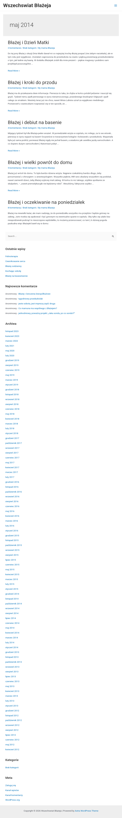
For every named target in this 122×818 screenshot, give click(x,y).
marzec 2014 (11, 637)
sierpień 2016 (11, 501)
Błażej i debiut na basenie (34, 122)
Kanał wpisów (12, 790)
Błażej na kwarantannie (16, 276)
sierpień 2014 (11, 613)
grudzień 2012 (12, 710)
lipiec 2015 (10, 560)
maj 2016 (9, 511)
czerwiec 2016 (12, 506)
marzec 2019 (11, 380)
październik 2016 (13, 491)
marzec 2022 (11, 341)
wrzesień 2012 (12, 725)
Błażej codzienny (13, 266)
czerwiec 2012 (12, 739)
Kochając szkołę (13, 271)
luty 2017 (9, 477)
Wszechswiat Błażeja (27, 5)
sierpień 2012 (11, 730)
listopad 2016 (12, 487)
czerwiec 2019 (12, 370)
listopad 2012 (12, 715)
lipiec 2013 (10, 676)
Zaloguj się (10, 785)
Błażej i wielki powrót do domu (40, 162)
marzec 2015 (11, 579)
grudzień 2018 (12, 389)
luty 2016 (9, 525)
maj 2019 (9, 375)
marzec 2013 (11, 696)
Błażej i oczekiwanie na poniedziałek (46, 202)
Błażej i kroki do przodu (32, 82)
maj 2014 (9, 627)
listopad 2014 (12, 598)
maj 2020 (9, 350)
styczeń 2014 (11, 647)
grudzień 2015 (12, 535)
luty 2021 (9, 345)
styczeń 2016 (11, 530)
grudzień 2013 (12, 652)
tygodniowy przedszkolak (30, 298)
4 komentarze (14, 128)
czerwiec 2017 (12, 457)
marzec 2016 (11, 521)
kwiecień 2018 (12, 418)
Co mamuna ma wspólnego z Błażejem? (37, 308)
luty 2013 (9, 700)
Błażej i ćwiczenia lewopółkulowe (34, 293)
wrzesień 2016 (12, 496)
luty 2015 (9, 584)
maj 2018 (9, 414)
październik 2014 (13, 603)
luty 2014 (9, 642)
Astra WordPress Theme (86, 810)
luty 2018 (9, 428)
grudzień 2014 (12, 594)
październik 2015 (13, 545)
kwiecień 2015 (12, 574)
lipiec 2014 (10, 618)
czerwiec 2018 (12, 409)
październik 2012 (13, 720)
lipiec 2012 (10, 735)
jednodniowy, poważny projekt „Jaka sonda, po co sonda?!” (46, 313)
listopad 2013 (12, 657)
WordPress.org (12, 800)
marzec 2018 (11, 423)
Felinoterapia (11, 256)
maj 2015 (9, 569)
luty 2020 (9, 355)
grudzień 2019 (12, 360)
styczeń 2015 (11, 589)
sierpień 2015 (11, 555)
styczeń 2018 (11, 433)
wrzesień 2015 (12, 550)
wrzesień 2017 (12, 448)
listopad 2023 (12, 331)
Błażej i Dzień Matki (28, 42)
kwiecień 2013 (12, 691)
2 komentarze (14, 48)
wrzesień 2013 (12, 667)
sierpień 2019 (11, 365)
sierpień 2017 (11, 452)
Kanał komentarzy (14, 795)
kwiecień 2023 (12, 336)
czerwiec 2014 (12, 623)
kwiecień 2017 (12, 467)
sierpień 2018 (11, 404)
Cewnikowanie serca (15, 261)
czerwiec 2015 (12, 564)
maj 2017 (9, 462)
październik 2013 (13, 662)
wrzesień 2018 (12, 399)
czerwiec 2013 (12, 681)
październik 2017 (13, 443)
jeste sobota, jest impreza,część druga (36, 303)
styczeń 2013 (11, 705)
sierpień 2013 (11, 671)
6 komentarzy (14, 88)
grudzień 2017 (12, 438)
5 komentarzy (14, 168)
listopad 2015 (12, 540)
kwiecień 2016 (12, 516)
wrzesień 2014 (12, 608)
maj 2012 (9, 744)
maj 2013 (9, 686)
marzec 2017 (11, 472)
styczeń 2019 (11, 384)
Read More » (14, 70)
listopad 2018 (12, 394)
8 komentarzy (14, 207)
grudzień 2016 (12, 482)
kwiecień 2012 (12, 749)
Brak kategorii (29, 48)
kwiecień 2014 (12, 632)
